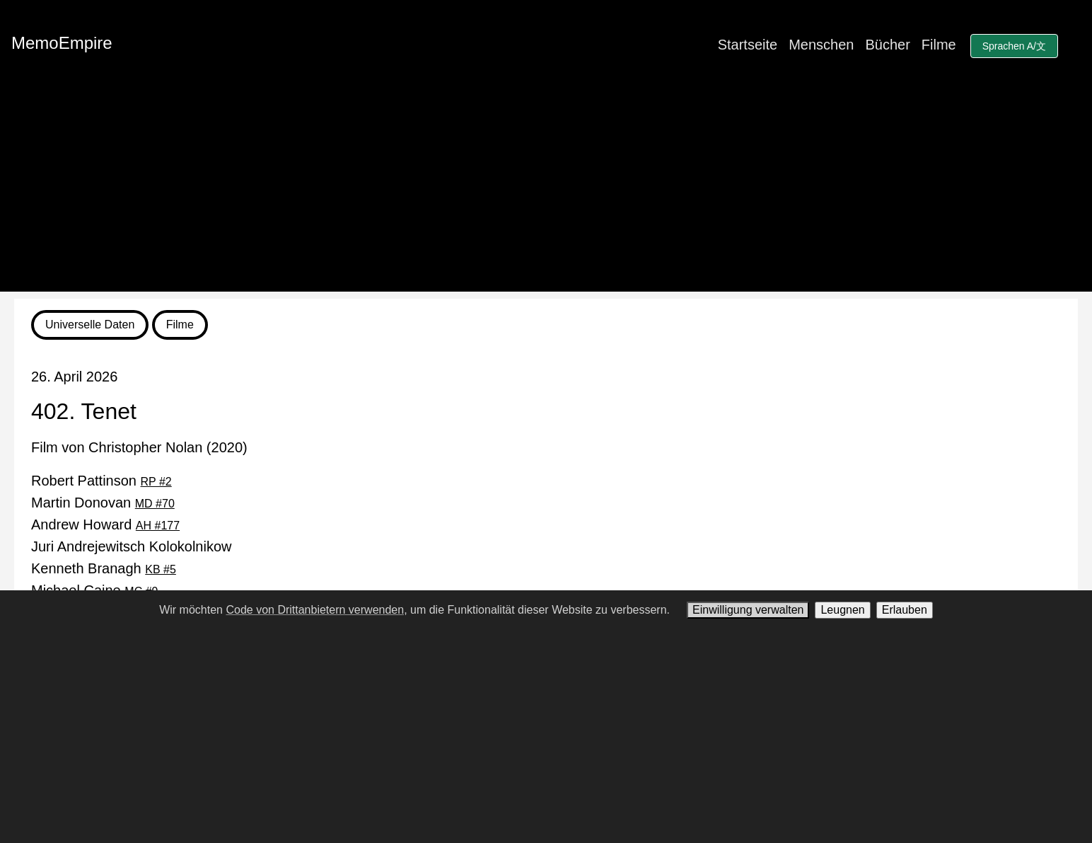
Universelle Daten (89, 325)
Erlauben (904, 610)
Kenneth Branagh (103, 568)
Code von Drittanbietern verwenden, (316, 610)
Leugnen (842, 610)
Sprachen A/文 (1014, 46)
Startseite (747, 44)
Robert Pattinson (101, 480)
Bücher (887, 44)
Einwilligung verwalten (747, 610)
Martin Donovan (103, 502)
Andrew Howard (105, 524)
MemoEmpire (61, 42)
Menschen (821, 44)
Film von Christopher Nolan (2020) (139, 447)
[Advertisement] (546, 192)
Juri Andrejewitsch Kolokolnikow (131, 546)
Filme (939, 44)
